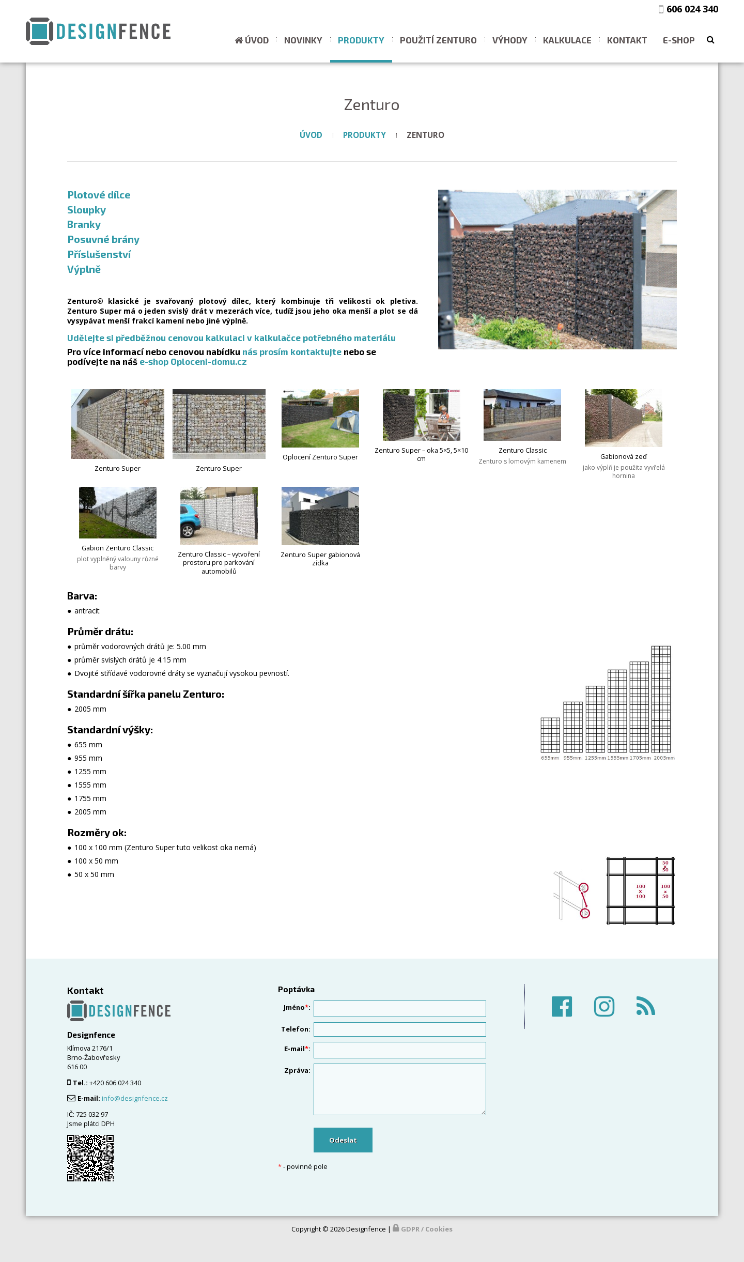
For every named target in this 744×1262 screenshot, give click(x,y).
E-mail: (297, 1048)
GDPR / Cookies (427, 1229)
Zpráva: (297, 1070)
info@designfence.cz (135, 1098)
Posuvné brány (103, 239)
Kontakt (627, 40)
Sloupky (86, 209)
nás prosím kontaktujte (292, 351)
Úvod (257, 40)
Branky (84, 224)
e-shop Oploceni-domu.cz (193, 361)
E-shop (679, 40)
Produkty (361, 40)
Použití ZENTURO (438, 40)
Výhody (510, 40)
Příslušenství (99, 254)
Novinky (303, 40)
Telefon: (296, 1029)
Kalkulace (567, 40)
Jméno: (297, 1007)
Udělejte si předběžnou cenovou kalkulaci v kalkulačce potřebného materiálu (231, 337)
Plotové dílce (99, 194)
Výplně (84, 269)
